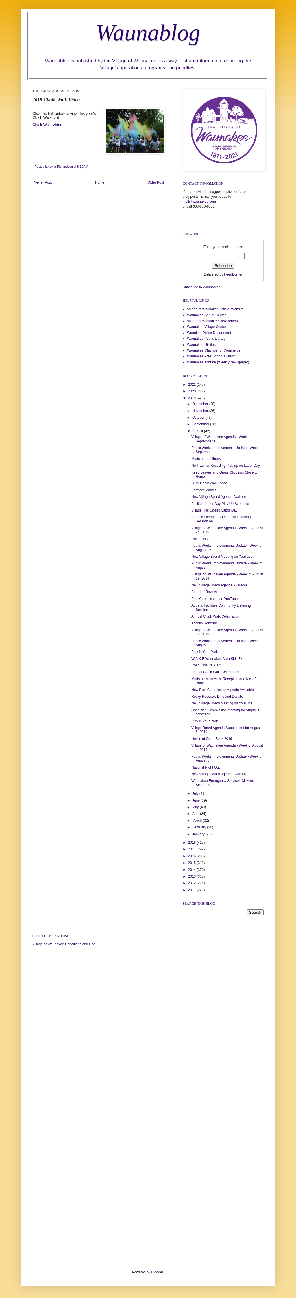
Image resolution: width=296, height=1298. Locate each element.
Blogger (157, 1272)
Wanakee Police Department (209, 333)
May (196, 807)
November (200, 411)
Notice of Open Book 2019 (211, 739)
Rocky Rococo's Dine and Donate (217, 697)
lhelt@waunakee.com (199, 202)
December (200, 404)
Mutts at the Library (206, 459)
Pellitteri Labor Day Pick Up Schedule (220, 504)
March (197, 821)
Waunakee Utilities (201, 345)
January (199, 834)
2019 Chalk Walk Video (209, 483)
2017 (192, 849)
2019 (192, 398)
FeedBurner (233, 274)
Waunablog (148, 32)
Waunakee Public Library (206, 339)
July (195, 793)
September (201, 424)
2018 (192, 843)
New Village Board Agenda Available (219, 497)
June (196, 800)
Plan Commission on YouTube (214, 599)
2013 (192, 876)
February (199, 827)
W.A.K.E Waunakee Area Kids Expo (218, 659)
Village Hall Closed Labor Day (214, 510)
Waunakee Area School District (211, 356)
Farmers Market (203, 490)
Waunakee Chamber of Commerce (213, 350)
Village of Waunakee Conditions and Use (63, 944)
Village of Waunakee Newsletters (212, 321)
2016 (192, 856)
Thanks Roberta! (204, 623)
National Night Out (205, 767)
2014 (192, 870)
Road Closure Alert (206, 539)
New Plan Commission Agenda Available (222, 690)
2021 (192, 385)
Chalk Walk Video (47, 125)
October (199, 418)
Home (99, 182)
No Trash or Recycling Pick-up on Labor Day (225, 466)
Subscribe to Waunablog (201, 287)
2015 (192, 863)
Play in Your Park (204, 652)
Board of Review (204, 592)
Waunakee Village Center (206, 327)
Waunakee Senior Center (206, 315)
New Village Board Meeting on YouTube (221, 557)
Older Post (155, 182)
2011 (192, 890)
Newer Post (43, 182)
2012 (192, 883)
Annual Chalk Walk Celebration (215, 616)
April (196, 814)
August (198, 431)
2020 (192, 391)
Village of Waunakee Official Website (215, 309)
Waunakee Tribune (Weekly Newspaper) (218, 362)
